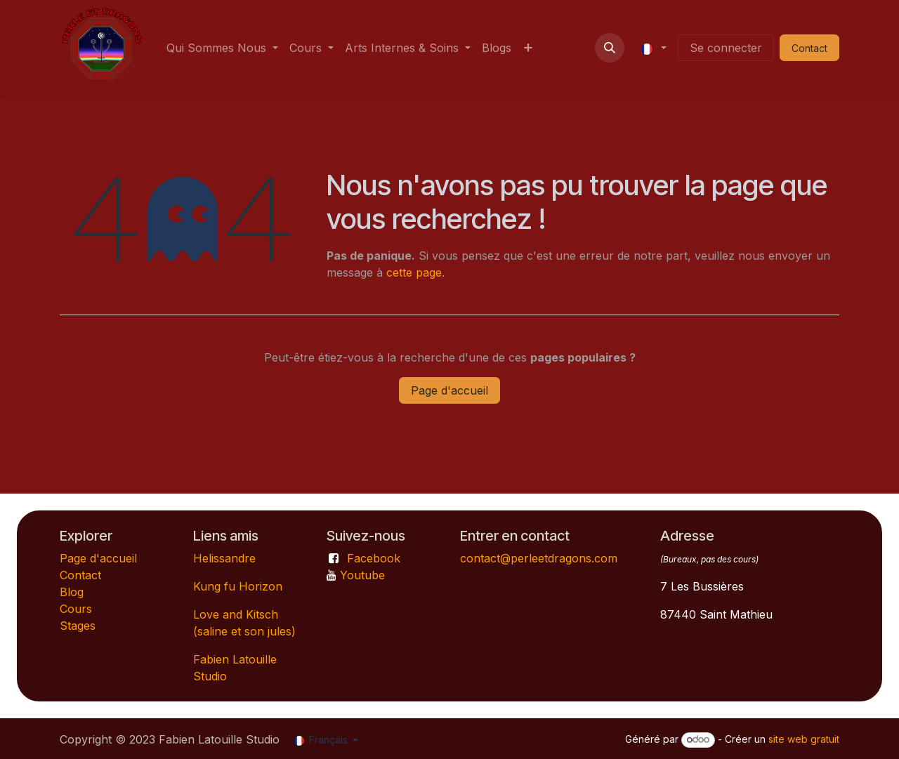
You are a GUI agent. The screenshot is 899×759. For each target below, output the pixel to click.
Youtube (362, 575)
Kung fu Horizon (237, 586)
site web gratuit (803, 739)
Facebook (373, 558)
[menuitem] (222, 48)
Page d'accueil (449, 390)
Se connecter (726, 48)
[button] (609, 47)
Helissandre (224, 558)
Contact (80, 575)
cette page (414, 272)
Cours (76, 609)
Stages (78, 626)
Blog (72, 592)
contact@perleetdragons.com (538, 558)
